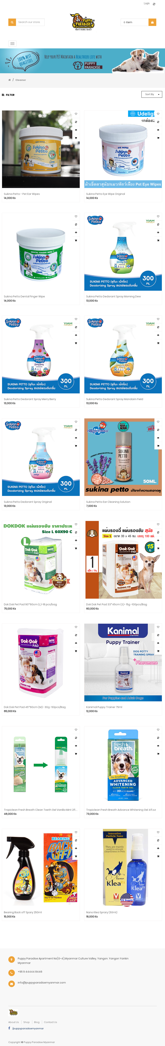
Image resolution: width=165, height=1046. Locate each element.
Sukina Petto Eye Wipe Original (105, 194)
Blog (36, 1022)
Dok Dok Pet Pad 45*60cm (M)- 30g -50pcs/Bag (35, 707)
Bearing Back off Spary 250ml (23, 912)
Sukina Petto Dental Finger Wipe (24, 296)
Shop (26, 1022)
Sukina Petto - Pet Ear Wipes (22, 194)
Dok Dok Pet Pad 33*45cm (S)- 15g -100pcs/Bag (116, 604)
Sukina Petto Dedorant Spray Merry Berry (30, 399)
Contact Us (50, 1022)
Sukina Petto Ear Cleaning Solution (108, 502)
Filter (8, 95)
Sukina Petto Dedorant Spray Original (28, 502)
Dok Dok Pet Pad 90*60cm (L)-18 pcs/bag (30, 604)
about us (13, 1022)
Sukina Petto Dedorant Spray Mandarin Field (114, 399)
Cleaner (20, 80)
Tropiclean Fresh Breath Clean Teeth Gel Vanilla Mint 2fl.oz (41, 810)
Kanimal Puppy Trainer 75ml (104, 707)
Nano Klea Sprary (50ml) (101, 912)
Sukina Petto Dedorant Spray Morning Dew (113, 296)
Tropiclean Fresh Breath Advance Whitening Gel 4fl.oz (121, 810)
